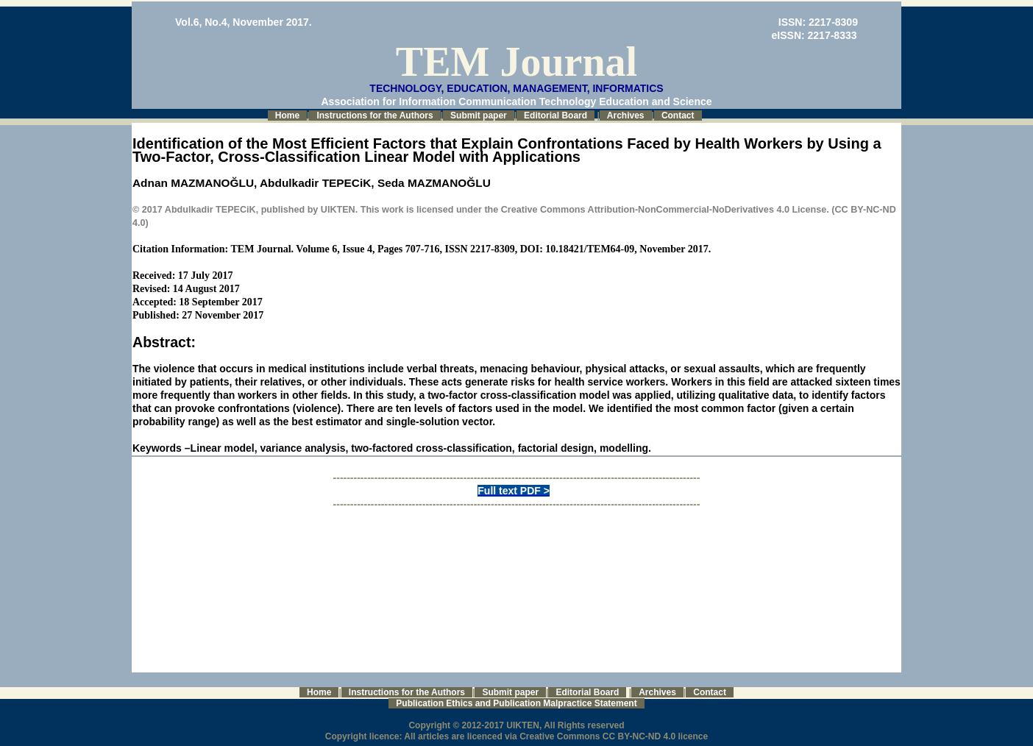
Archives (626, 115)
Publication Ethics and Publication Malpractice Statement (516, 703)
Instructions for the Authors (374, 115)
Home (287, 115)
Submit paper (478, 115)
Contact (678, 115)
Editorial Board (555, 115)
